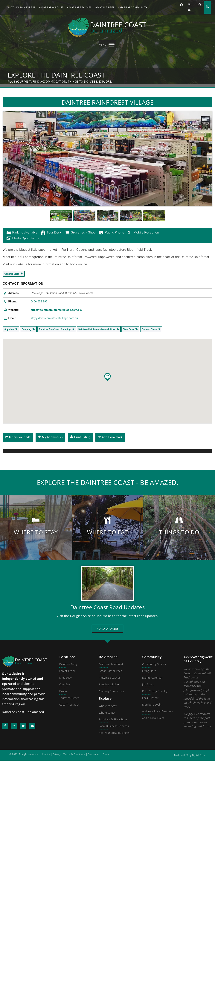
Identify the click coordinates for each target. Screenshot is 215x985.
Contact (107, 754)
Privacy (57, 754)
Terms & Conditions (74, 754)
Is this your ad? (18, 437)
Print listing (80, 437)
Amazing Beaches (79, 7)
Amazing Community (132, 7)
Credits (46, 754)
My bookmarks (50, 437)
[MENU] (112, 44)
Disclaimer (94, 754)
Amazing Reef (104, 7)
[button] (199, 4)
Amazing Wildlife (51, 7)
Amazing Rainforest (21, 7)
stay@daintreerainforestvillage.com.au (54, 318)
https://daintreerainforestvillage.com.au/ (56, 309)
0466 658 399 (39, 301)
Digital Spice (199, 755)
